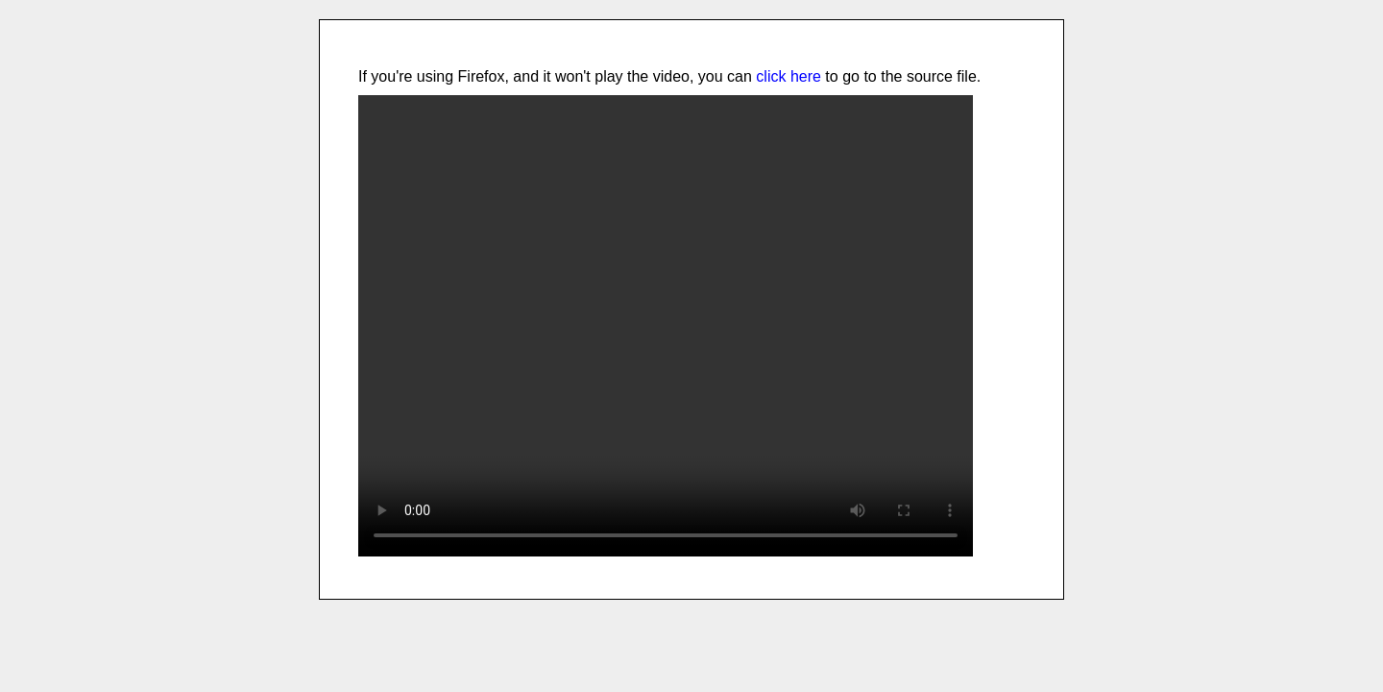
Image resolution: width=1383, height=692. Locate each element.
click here (788, 76)
